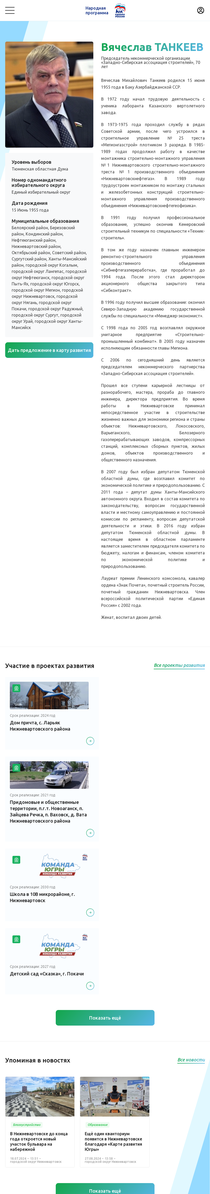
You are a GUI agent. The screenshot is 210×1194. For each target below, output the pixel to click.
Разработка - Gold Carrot (184, 1187)
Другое (72, 1127)
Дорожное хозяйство (40, 1119)
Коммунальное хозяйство (122, 1098)
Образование (187, 1098)
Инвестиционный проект (150, 1119)
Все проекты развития (179, 665)
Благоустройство (20, 1098)
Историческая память (85, 1119)
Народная (97, 10)
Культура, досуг (80, 1098)
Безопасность (17, 1106)
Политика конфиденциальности (103, 1187)
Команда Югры (63, 1084)
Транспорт (160, 1098)
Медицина (51, 1098)
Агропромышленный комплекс (33, 1127)
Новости (93, 1084)
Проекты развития (24, 1084)
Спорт (10, 1119)
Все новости (191, 906)
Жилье (116, 1119)
